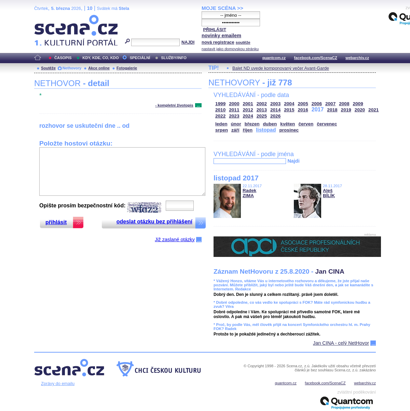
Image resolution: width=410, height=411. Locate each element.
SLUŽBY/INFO (174, 58)
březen (252, 123)
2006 (317, 103)
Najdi (293, 161)
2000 (234, 103)
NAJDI (187, 42)
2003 (275, 103)
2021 (373, 109)
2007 (330, 103)
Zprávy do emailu (57, 383)
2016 (303, 109)
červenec (327, 123)
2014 (275, 109)
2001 (248, 103)
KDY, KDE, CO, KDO (100, 58)
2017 (318, 109)
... (198, 105)
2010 (220, 109)
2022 (220, 116)
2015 (289, 109)
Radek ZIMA (249, 193)
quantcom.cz (274, 58)
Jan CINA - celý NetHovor (341, 343)
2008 (344, 103)
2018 (332, 109)
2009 (358, 103)
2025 (262, 116)
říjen (247, 130)
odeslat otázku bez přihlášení (154, 221)
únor (236, 123)
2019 (346, 109)
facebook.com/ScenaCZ (315, 58)
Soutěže (48, 68)
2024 (248, 116)
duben (270, 123)
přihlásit (56, 222)
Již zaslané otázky (175, 239)
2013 (262, 109)
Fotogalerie (127, 68)
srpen (221, 130)
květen (287, 123)
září (235, 130)
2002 (262, 103)
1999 (220, 103)
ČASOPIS (62, 58)
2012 (248, 109)
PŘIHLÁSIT (214, 29)
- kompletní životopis (174, 105)
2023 (234, 116)
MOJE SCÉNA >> (222, 8)
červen (305, 123)
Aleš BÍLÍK (329, 193)
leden (221, 123)
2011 (234, 109)
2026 (275, 116)
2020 (360, 109)
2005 (303, 103)
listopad (266, 130)
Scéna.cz (45, 17)
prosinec (289, 130)
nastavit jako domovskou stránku (230, 49)
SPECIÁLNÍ (140, 58)
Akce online (99, 68)
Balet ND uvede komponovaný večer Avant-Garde (280, 68)
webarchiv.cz (357, 58)
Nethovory (72, 68)
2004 (289, 103)
